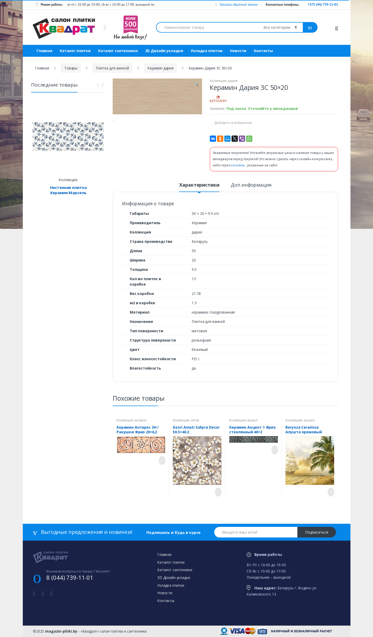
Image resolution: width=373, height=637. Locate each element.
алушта (309, 420)
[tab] (199, 187)
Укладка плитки (207, 50)
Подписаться (316, 532)
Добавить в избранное (232, 122)
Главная (44, 50)
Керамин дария (160, 68)
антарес (140, 420)
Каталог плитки (75, 50)
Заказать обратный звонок (236, 4)
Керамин (199, 222)
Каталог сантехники (118, 50)
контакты (238, 165)
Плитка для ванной (112, 68)
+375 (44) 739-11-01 (323, 4)
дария (232, 81)
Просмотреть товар (160, 460)
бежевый (199, 349)
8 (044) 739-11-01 (69, 577)
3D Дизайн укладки (164, 50)
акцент (252, 420)
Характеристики (199, 185)
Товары (70, 68)
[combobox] (206, 27)
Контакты (263, 50)
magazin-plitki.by (61, 631)
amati (195, 420)
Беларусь (200, 241)
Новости (238, 50)
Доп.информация (251, 185)
